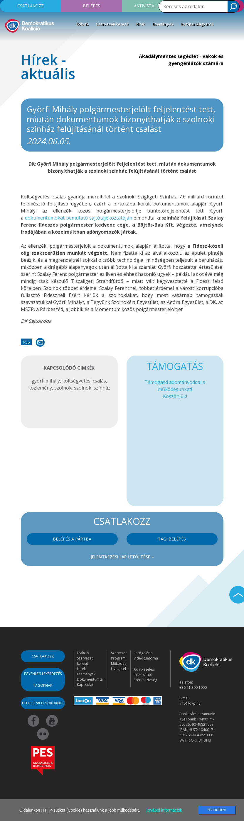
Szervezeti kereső (112, 24)
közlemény (40, 388)
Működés (118, 663)
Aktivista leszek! (152, 6)
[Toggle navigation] (8, 42)
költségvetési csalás (84, 381)
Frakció (83, 652)
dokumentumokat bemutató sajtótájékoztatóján (79, 218)
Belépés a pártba (72, 539)
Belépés (91, 6)
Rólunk (82, 24)
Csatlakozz (30, 6)
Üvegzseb (119, 668)
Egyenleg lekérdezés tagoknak (43, 679)
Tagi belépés (172, 539)
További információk (164, 810)
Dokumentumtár (90, 679)
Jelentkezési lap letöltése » (122, 557)
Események (163, 24)
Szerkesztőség (145, 679)
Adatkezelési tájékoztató (144, 672)
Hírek (140, 24)
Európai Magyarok (197, 24)
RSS (26, 342)
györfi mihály (45, 381)
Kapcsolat (85, 684)
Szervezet (119, 652)
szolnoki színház (92, 388)
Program (118, 658)
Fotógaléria (143, 652)
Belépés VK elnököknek (43, 703)
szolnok (63, 388)
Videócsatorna (146, 658)
